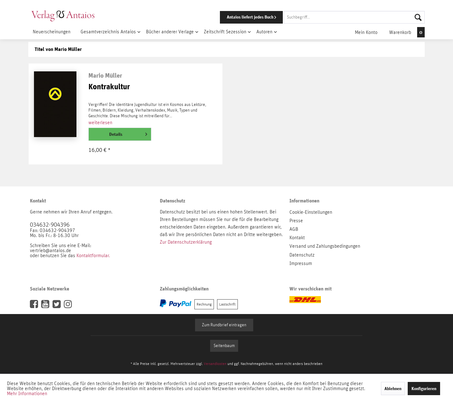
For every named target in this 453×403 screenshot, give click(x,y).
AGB (293, 229)
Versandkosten (215, 364)
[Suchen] (418, 17)
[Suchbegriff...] (354, 17)
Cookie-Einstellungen (310, 212)
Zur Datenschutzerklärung (186, 242)
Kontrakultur (109, 87)
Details (128, 133)
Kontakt (297, 237)
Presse (296, 220)
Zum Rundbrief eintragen (224, 325)
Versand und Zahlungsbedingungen (324, 246)
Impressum (300, 263)
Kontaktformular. (93, 255)
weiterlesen (100, 122)
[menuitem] (314, 17)
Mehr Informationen (27, 393)
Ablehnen (392, 388)
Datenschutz (302, 254)
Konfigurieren (423, 388)
